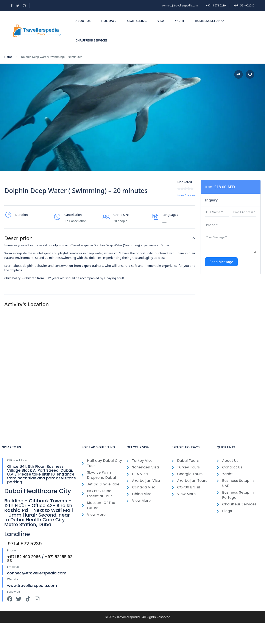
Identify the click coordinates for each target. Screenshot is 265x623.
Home (8, 57)
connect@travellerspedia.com (180, 5)
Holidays (108, 21)
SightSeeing (137, 21)
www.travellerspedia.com (32, 585)
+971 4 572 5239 (23, 543)
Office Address (17, 460)
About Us (82, 21)
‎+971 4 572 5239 (216, 5)
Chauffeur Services (91, 40)
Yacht (179, 21)
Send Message (221, 261)
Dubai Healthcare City (37, 491)
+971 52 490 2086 (24, 556)
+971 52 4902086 (244, 5)
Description (18, 238)
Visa (160, 21)
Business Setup (209, 21)
